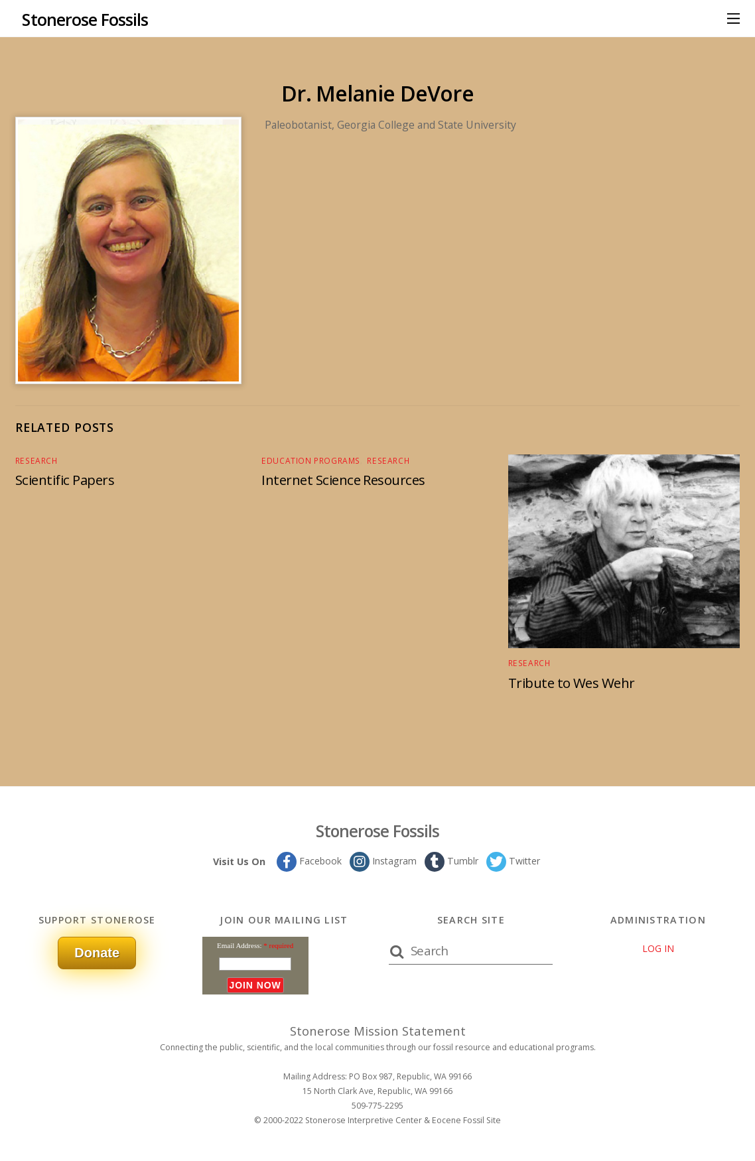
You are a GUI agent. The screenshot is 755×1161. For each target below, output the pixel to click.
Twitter (513, 860)
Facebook (307, 860)
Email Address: (239, 945)
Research (34, 460)
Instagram (382, 860)
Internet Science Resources (345, 479)
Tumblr (451, 860)
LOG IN (658, 947)
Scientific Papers (66, 479)
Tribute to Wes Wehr (573, 682)
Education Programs (307, 460)
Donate (96, 952)
